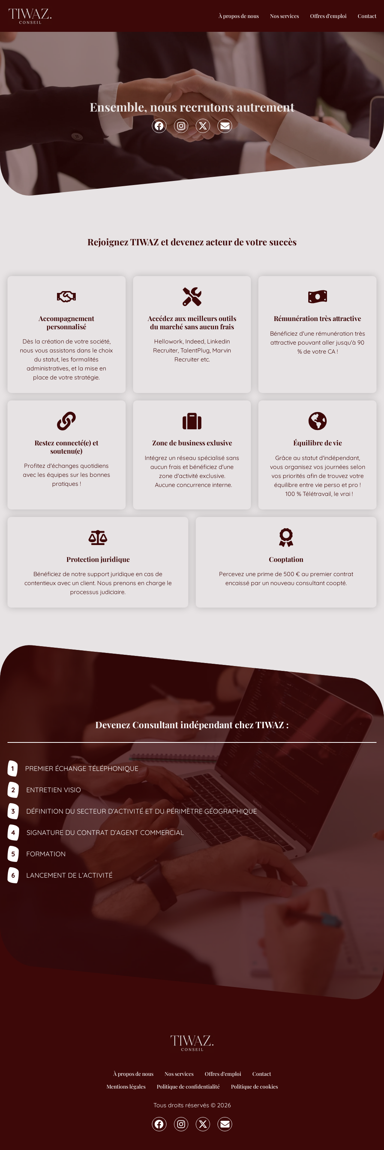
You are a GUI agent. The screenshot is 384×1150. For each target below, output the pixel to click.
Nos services (284, 15)
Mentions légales (126, 1086)
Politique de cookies (254, 1086)
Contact (367, 15)
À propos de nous (239, 15)
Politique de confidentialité (188, 1086)
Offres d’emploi (328, 15)
